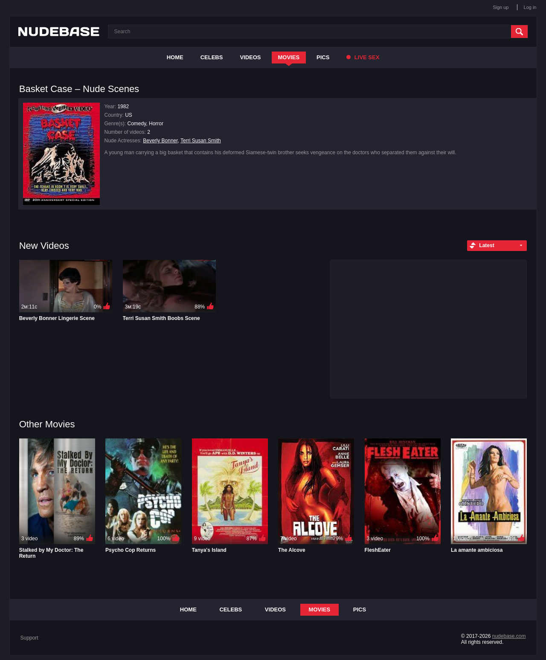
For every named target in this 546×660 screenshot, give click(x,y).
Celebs (211, 57)
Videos (250, 57)
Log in (530, 7)
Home (175, 57)
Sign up (500, 7)
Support (29, 638)
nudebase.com (509, 636)
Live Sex (362, 57)
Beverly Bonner (160, 141)
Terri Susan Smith (200, 141)
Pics (323, 57)
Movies (289, 57)
